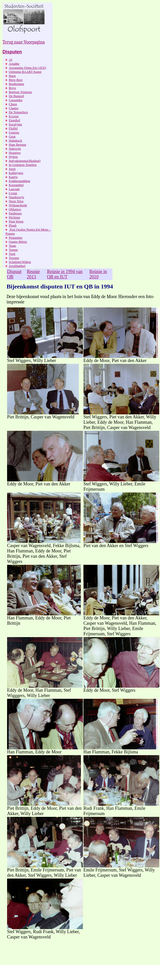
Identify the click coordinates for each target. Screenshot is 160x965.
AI (10, 59)
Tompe (13, 250)
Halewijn (15, 148)
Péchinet (14, 217)
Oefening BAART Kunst (25, 72)
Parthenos (15, 213)
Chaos (13, 104)
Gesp (12, 136)
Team (12, 246)
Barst (12, 76)
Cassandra (15, 100)
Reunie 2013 (33, 274)
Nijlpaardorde (18, 205)
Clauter (13, 108)
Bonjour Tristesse (20, 92)
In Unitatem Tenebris (23, 165)
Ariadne (14, 63)
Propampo (15, 237)
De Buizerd (16, 96)
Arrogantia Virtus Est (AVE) (27, 68)
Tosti (12, 254)
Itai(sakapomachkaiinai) (25, 161)
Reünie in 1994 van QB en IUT (64, 274)
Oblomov (15, 209)
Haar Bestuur (17, 144)
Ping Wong (16, 221)
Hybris (13, 157)
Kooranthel (16, 185)
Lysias (13, 193)
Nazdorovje (16, 197)
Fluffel (13, 128)
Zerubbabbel (17, 266)
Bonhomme (16, 84)
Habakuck (15, 140)
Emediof (14, 120)
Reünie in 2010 (98, 274)
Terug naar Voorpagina (24, 42)
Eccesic (14, 116)
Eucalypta (15, 124)
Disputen (12, 51)
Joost (12, 169)
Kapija (13, 177)
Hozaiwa (14, 152)
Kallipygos (16, 173)
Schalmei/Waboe (20, 262)
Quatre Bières (18, 241)
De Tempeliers (18, 112)
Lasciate (14, 189)
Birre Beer (16, 80)
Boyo (12, 88)
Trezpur (14, 258)
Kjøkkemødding (19, 181)
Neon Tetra (16, 201)
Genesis (14, 132)
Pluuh (12, 225)
